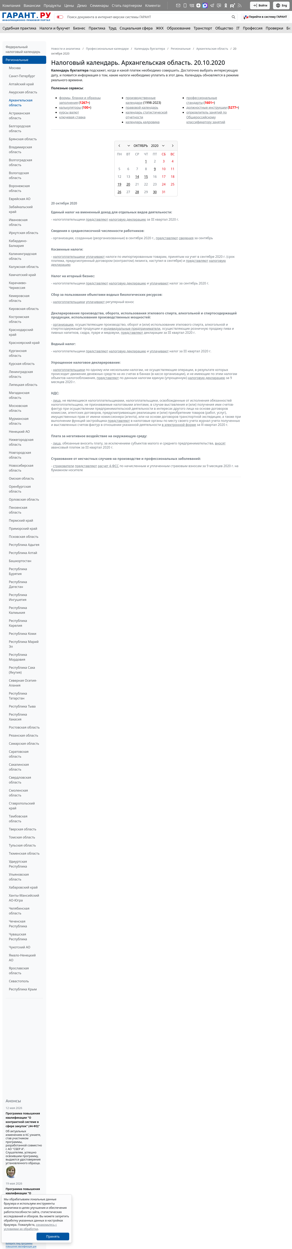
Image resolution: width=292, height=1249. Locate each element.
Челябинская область (19, 910)
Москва (15, 68)
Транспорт (203, 28)
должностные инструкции (206, 107)
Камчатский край (22, 275)
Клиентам (153, 5)
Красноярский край (24, 342)
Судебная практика (19, 28)
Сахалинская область (19, 767)
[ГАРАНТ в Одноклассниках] (225, 5)
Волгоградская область (20, 162)
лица (57, 400)
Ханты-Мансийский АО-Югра (24, 898)
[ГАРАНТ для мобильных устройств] (185, 5)
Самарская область (24, 743)
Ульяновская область (19, 876)
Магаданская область (19, 395)
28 (137, 192)
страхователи (63, 466)
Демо (82, 5)
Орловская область (24, 499)
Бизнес (79, 28)
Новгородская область (20, 455)
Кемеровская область (19, 298)
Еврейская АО (19, 199)
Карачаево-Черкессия (18, 285)
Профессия (253, 28)
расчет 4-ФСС (108, 466)
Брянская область (23, 139)
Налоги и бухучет (55, 28)
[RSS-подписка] (239, 5)
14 (137, 176)
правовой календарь (142, 107)
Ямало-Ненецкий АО (22, 957)
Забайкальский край (21, 209)
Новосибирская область (21, 468)
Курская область (22, 363)
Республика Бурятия (18, 571)
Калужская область (24, 266)
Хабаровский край (23, 887)
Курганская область (18, 353)
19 (119, 184)
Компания (11, 5)
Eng (281, 5)
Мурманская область (19, 421)
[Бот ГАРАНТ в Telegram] (219, 5)
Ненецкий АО (19, 431)
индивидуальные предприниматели (132, 328)
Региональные (17, 60)
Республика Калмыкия (18, 610)
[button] (265, 17)
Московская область (18, 408)
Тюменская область (24, 853)
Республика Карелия (18, 623)
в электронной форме (179, 424)
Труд (112, 28)
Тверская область (22, 829)
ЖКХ (160, 28)
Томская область (22, 837)
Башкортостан (20, 561)
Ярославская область (19, 970)
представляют (97, 219)
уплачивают (95, 256)
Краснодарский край (21, 332)
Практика (97, 28)
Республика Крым (23, 989)
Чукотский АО (19, 947)
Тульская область (22, 845)
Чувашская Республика (18, 936)
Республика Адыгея (24, 544)
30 (155, 192)
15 (146, 176)
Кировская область (24, 308)
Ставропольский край (22, 805)
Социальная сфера (136, 28)
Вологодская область (19, 175)
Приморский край (23, 528)
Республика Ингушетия (18, 597)
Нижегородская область (21, 442)
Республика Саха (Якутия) (22, 670)
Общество (224, 28)
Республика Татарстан (18, 695)
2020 (154, 145)
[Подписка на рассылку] (178, 5)
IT (238, 28)
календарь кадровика (142, 122)
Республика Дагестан (18, 584)
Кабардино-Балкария (18, 243)
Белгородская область (19, 128)
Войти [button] (260, 5)
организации (63, 324)
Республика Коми (22, 633)
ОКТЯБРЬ (141, 145)
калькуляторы (70, 107)
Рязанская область (23, 735)
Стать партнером (127, 5)
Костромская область (19, 319)
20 (128, 184)
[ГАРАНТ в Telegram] (212, 5)
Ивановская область (18, 222)
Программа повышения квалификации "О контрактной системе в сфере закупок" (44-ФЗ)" (23, 1119)
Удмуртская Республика (18, 864)
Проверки (274, 28)
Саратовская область (19, 754)
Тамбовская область (18, 818)
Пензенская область (18, 510)
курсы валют (69, 112)
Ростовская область (24, 727)
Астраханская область (19, 115)
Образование (178, 28)
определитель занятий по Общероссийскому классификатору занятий (206, 117)
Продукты (52, 5)
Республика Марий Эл (24, 644)
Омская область (21, 478)
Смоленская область (18, 792)
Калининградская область (23, 256)
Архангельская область (20, 102)
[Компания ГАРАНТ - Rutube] (232, 5)
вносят (220, 443)
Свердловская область (20, 780)
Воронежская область (19, 188)
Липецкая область (23, 384)
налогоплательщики (69, 256)
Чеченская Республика (18, 923)
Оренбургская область (20, 489)
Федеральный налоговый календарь (23, 49)
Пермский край (21, 520)
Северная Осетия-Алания (23, 683)
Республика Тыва (22, 706)
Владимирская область (20, 149)
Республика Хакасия (18, 716)
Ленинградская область (21, 374)
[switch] (60, 17)
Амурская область (23, 92)
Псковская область (23, 536)
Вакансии (32, 5)
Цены (69, 5)
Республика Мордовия (18, 657)
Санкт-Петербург (22, 76)
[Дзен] (198, 5)
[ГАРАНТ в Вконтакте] (191, 5)
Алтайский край (21, 84)
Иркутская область (23, 233)
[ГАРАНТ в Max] (205, 5)
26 (119, 192)
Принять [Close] (53, 1236)
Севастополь (19, 981)
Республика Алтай (23, 553)
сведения (186, 238)
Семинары (99, 5)
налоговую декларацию (127, 219)
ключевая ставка (72, 117)
